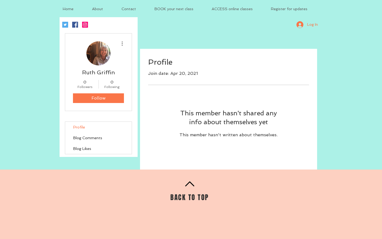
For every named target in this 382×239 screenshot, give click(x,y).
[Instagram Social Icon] (85, 25)
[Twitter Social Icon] (65, 25)
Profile (79, 127)
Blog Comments (87, 138)
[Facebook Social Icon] (75, 25)
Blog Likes (82, 148)
